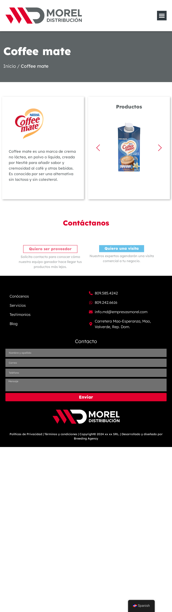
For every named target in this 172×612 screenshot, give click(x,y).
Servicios (18, 305)
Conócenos (19, 296)
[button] (98, 147)
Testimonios (20, 314)
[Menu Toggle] (162, 15)
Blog (13, 323)
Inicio (9, 66)
